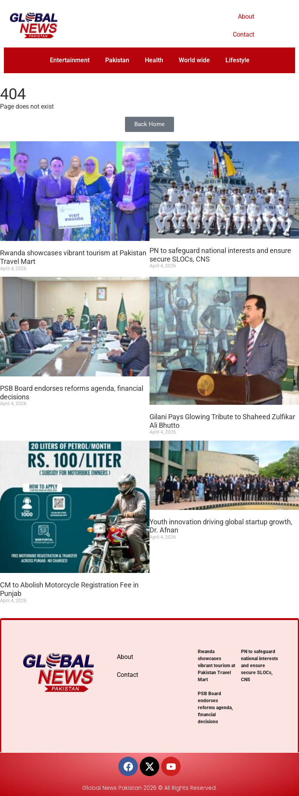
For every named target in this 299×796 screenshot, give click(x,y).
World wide (194, 60)
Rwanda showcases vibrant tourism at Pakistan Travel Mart (216, 665)
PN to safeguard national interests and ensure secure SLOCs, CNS (259, 665)
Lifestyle (237, 60)
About (246, 16)
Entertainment (70, 60)
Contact (243, 34)
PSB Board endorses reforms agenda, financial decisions (215, 707)
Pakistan (117, 60)
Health (154, 60)
